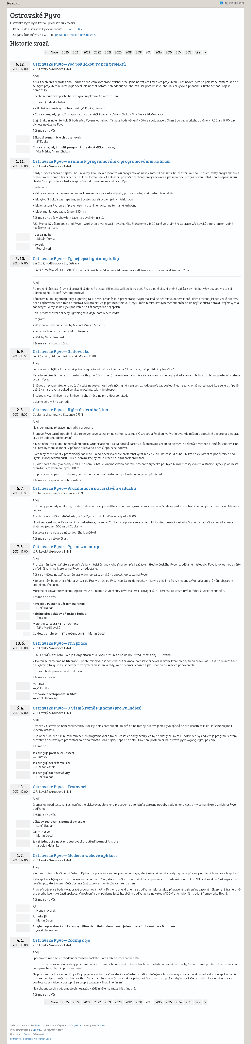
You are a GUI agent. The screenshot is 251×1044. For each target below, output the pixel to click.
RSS (81, 29)
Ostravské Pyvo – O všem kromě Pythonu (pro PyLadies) (87, 708)
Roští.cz (28, 1034)
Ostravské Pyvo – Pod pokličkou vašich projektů (79, 64)
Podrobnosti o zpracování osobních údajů (30, 1038)
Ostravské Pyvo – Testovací (59, 786)
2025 (65, 52)
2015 (169, 52)
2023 (87, 52)
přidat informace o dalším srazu (76, 34)
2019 (129, 52)
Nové (54, 52)
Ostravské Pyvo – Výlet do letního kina (70, 409)
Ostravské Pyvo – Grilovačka (61, 351)
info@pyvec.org (74, 1025)
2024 (76, 52)
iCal (69, 29)
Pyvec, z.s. (40, 1025)
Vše (198, 52)
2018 (139, 52)
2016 (159, 52)
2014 (179, 52)
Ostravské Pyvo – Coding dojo (61, 940)
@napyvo (101, 1025)
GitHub (36, 1029)
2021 (108, 52)
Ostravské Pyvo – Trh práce (60, 643)
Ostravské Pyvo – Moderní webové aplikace (75, 855)
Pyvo (13, 3)
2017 (149, 52)
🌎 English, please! (231, 2)
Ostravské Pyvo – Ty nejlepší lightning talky (76, 258)
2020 (118, 52)
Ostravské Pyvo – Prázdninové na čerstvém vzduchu (84, 488)
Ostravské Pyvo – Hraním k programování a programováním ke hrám (102, 161)
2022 (97, 52)
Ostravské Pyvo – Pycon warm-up (66, 546)
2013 (188, 52)
